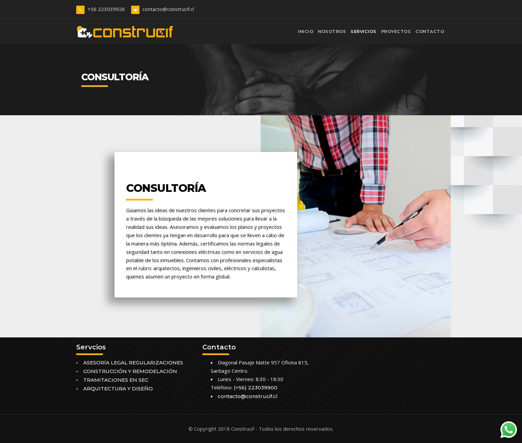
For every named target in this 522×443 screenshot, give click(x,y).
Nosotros (332, 31)
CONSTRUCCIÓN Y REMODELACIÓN (130, 371)
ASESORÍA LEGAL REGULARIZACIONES (133, 362)
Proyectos (396, 31)
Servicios (364, 31)
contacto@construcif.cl (168, 9)
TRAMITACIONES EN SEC (115, 380)
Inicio (305, 31)
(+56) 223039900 (255, 387)
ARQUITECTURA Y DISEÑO (118, 388)
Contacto (429, 31)
